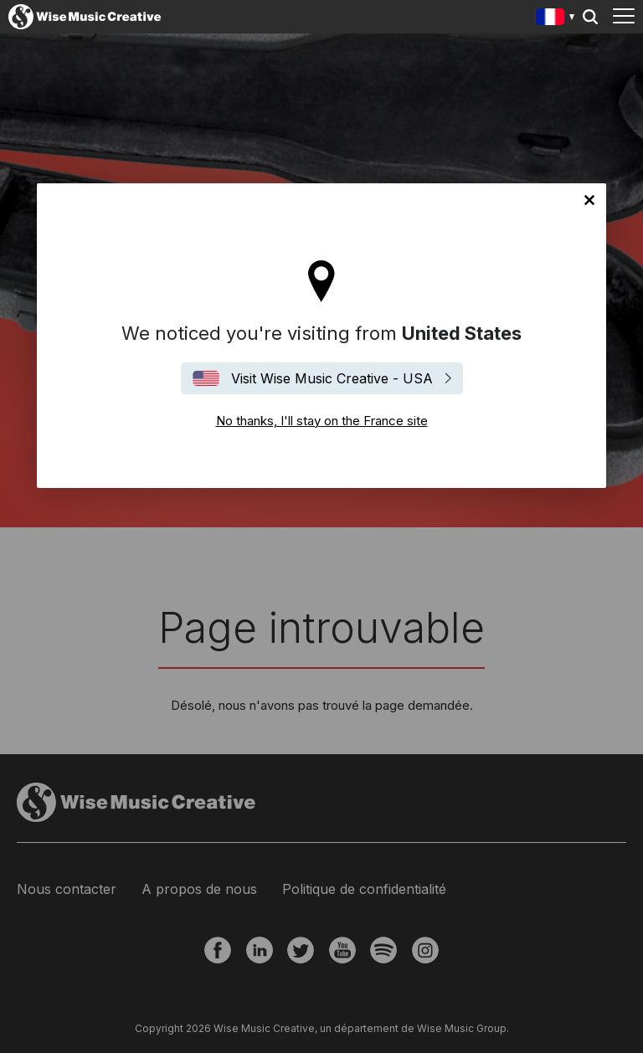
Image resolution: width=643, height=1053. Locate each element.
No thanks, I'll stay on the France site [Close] (589, 200)
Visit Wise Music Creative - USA (332, 378)
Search (590, 16)
